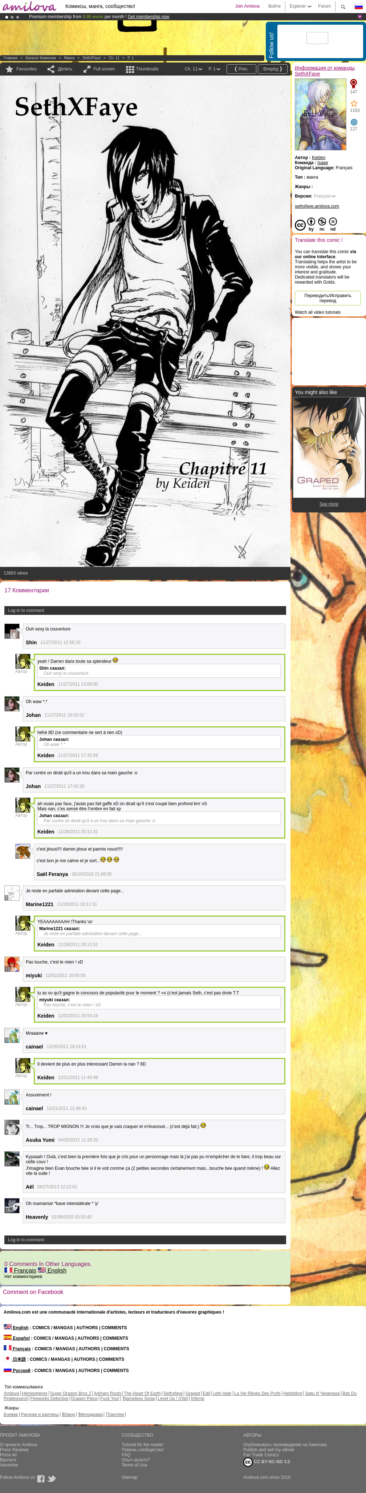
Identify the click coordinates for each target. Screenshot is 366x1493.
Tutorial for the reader (142, 1444)
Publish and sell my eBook (268, 1449)
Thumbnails (147, 69)
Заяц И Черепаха (322, 1393)
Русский (17, 1370)
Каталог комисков (41, 58)
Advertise (9, 1465)
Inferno (197, 1398)
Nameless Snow (139, 1398)
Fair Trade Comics (261, 1454)
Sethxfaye (173, 1393)
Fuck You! (109, 1398)
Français (20, 1270)
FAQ (126, 1454)
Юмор (69, 1414)
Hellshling (292, 1393)
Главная (10, 58)
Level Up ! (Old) (173, 1398)
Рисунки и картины (40, 1414)
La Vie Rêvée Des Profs (257, 1393)
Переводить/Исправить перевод (327, 298)
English (52, 1270)
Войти (274, 6)
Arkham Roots (107, 1393)
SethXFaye (91, 58)
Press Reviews (14, 1449)
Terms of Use (134, 1465)
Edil (206, 1393)
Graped (193, 1393)
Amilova (11, 1393)
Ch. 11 (114, 58)
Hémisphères (35, 1393)
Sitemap (130, 1477)
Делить (65, 69)
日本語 (15, 1359)
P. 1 (130, 58)
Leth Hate (221, 1393)
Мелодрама (91, 1414)
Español (17, 1338)
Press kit (8, 1454)
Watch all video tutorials (318, 312)
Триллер (115, 1414)
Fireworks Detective (49, 1398)
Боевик (11, 1414)
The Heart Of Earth (142, 1393)
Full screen (104, 69)
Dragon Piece (84, 1398)
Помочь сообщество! (143, 1449)
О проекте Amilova (18, 1444)
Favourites (26, 69)
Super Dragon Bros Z (70, 1393)
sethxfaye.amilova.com (317, 206)
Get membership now (148, 16)
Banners (8, 1459)
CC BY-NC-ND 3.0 (266, 1462)
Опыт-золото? (136, 1459)
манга (69, 58)
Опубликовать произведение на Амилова (285, 1444)
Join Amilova (247, 6)
